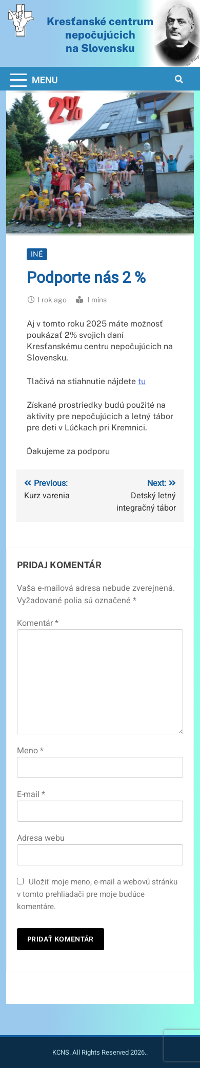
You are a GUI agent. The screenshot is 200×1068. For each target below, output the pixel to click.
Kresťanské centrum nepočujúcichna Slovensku (100, 34)
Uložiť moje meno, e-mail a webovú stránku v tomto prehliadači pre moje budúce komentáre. (97, 894)
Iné (37, 254)
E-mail (31, 794)
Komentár (37, 623)
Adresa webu (41, 838)
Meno (30, 751)
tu (142, 381)
